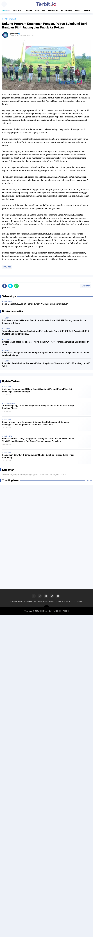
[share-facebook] (4, 286)
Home (4, 19)
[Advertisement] (46, 505)
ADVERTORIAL (9, 403)
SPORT (78, 10)
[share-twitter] (10, 286)
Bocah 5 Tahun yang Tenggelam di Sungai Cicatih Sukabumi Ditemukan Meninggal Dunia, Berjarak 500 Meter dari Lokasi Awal (35, 423)
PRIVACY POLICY (63, 602)
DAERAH (28, 10)
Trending (6, 10)
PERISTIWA (40, 10)
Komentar (85, 286)
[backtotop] (46, 607)
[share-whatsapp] (16, 286)
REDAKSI (28, 602)
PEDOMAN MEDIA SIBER (44, 602)
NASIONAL (17, 10)
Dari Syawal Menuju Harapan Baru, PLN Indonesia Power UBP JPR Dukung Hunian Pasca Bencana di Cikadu (44, 321)
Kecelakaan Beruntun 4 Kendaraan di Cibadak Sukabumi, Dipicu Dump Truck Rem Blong (38, 456)
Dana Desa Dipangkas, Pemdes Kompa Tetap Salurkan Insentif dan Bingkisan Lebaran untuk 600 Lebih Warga (45, 354)
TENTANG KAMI (15, 602)
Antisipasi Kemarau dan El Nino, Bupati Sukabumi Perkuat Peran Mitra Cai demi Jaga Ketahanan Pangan (37, 390)
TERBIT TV (88, 10)
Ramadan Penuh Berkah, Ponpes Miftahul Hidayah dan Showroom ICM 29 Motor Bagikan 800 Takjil (46, 364)
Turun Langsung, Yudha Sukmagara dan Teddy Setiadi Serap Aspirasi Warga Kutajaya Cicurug (38, 407)
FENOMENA (53, 10)
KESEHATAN (66, 10)
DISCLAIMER (77, 602)
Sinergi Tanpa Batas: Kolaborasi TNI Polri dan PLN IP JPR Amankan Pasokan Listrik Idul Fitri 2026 (45, 343)
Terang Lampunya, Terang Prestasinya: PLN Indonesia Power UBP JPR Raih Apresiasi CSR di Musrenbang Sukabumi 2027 (45, 332)
